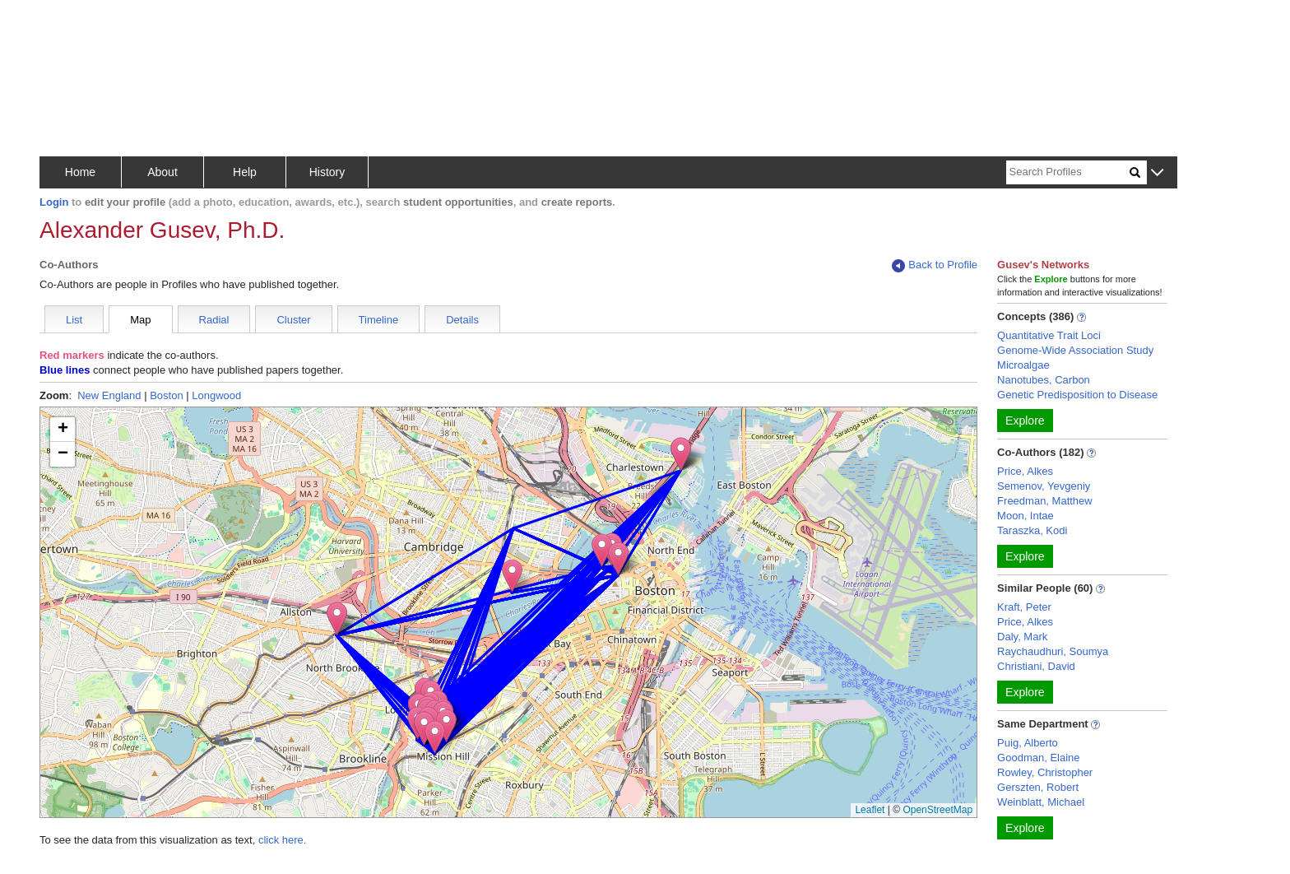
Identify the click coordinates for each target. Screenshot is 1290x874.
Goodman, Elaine (1038, 757)
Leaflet (869, 810)
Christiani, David (1036, 666)
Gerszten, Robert (1038, 787)
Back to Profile (934, 265)
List (74, 320)
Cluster (293, 320)
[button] (1157, 173)
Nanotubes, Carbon (1043, 380)
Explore (1024, 420)
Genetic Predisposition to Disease (1077, 394)
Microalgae (1023, 365)
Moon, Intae (1025, 515)
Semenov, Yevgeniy (1043, 486)
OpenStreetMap (937, 810)
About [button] (162, 172)
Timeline (379, 320)
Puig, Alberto (1027, 743)
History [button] (327, 172)
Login (53, 202)
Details (462, 320)
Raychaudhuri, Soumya (1052, 651)
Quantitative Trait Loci (1049, 335)
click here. (282, 840)
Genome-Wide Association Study (1075, 350)
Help (245, 172)
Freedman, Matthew (1045, 501)
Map (140, 320)
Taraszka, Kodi (1032, 530)
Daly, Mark (1022, 636)
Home (80, 172)
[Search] (1068, 172)
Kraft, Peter (1024, 607)
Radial (214, 320)
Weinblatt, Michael (1040, 802)
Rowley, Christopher (1045, 772)
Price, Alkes (1025, 471)
